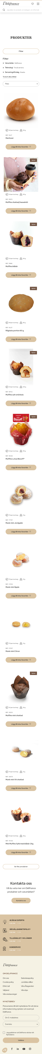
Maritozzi (9, 138)
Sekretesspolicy (27, 978)
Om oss (6, 978)
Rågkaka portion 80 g (15, 330)
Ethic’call (6, 986)
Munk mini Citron (13, 651)
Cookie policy (8, 982)
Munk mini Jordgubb (14, 523)
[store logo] (11, 4)
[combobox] (21, 10)
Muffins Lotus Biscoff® (15, 459)
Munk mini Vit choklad (15, 779)
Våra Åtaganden (27, 986)
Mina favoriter (32, 3)
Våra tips (24, 990)
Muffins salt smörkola (15, 395)
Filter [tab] (21, 51)
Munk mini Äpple (12, 587)
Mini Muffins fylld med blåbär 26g (19, 844)
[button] (21, 147)
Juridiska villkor (27, 982)
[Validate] (21, 1040)
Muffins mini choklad (14, 715)
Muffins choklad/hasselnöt (17, 202)
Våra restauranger (10, 994)
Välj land (6, 990)
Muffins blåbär (12, 266)
